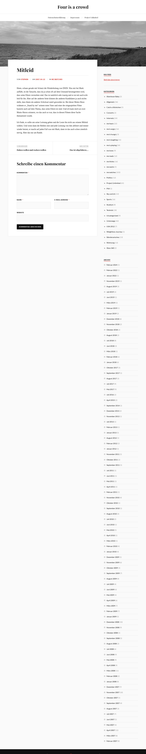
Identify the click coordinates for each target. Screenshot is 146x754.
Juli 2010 (110, 519)
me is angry (111, 129)
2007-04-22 (40, 79)
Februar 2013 (112, 427)
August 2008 (112, 643)
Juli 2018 (110, 340)
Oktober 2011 (112, 460)
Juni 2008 (110, 654)
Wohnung (110, 243)
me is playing (112, 145)
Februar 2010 (112, 546)
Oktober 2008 (112, 633)
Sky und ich (111, 194)
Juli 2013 (110, 422)
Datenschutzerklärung (56, 17)
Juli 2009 (110, 584)
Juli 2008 (110, 649)
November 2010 (113, 497)
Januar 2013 (111, 433)
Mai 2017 (110, 389)
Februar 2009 (112, 611)
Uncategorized (112, 216)
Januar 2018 (111, 362)
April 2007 (111, 730)
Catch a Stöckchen (114, 107)
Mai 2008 (110, 660)
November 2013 (113, 416)
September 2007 (113, 703)
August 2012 (112, 438)
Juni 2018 (110, 346)
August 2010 (112, 514)
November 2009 (113, 562)
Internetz (110, 118)
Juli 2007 (110, 714)
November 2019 (113, 281)
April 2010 (111, 535)
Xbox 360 (110, 248)
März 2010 (111, 541)
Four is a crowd (73, 7)
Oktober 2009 (112, 568)
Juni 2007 (110, 719)
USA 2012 (111, 226)
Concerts (110, 113)
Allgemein (110, 102)
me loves (110, 150)
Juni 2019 (110, 297)
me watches (57, 79)
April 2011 (111, 487)
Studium (110, 205)
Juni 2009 (110, 589)
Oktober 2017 (112, 367)
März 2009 (111, 606)
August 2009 (112, 579)
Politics (109, 178)
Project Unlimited (91, 17)
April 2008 (111, 665)
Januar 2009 (111, 616)
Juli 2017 (110, 384)
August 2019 (112, 286)
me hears (110, 123)
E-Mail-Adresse (61, 200)
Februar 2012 (112, 443)
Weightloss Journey (114, 232)
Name (20, 200)
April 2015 (111, 400)
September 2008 (113, 638)
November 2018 (113, 324)
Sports (109, 199)
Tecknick (110, 210)
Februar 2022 (112, 270)
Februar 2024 (112, 265)
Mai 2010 (110, 530)
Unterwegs (111, 221)
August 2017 (112, 378)
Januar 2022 (111, 276)
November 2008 (113, 627)
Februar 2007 (112, 741)
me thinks (110, 161)
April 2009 (111, 600)
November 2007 (113, 692)
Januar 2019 (111, 313)
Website (20, 212)
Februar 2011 (112, 492)
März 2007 (111, 736)
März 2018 (111, 351)
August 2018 (112, 335)
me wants (110, 167)
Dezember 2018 (113, 319)
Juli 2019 (110, 292)
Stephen (24, 79)
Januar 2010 (111, 552)
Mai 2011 (110, 481)
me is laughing (112, 140)
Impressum (75, 17)
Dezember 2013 (113, 411)
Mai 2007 (110, 725)
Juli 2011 (110, 470)
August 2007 (112, 709)
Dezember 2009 (113, 557)
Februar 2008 (112, 676)
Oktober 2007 (112, 698)
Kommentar (23, 173)
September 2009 (113, 573)
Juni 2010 (110, 524)
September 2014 (113, 405)
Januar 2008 (111, 681)
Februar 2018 (112, 357)
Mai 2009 (110, 595)
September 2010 (113, 508)
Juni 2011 (110, 476)
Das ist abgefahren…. (79, 150)
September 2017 (113, 373)
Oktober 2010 (112, 503)
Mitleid (25, 69)
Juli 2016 (110, 395)
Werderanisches (113, 237)
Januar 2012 (111, 449)
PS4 (108, 188)
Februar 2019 (112, 308)
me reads (110, 156)
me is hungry (111, 134)
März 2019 (111, 303)
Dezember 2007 (113, 687)
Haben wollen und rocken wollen (31, 150)
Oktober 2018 (112, 330)
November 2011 (113, 454)
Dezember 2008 (113, 622)
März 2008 (111, 671)
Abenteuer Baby (113, 96)
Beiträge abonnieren (112, 80)
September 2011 (113, 465)
